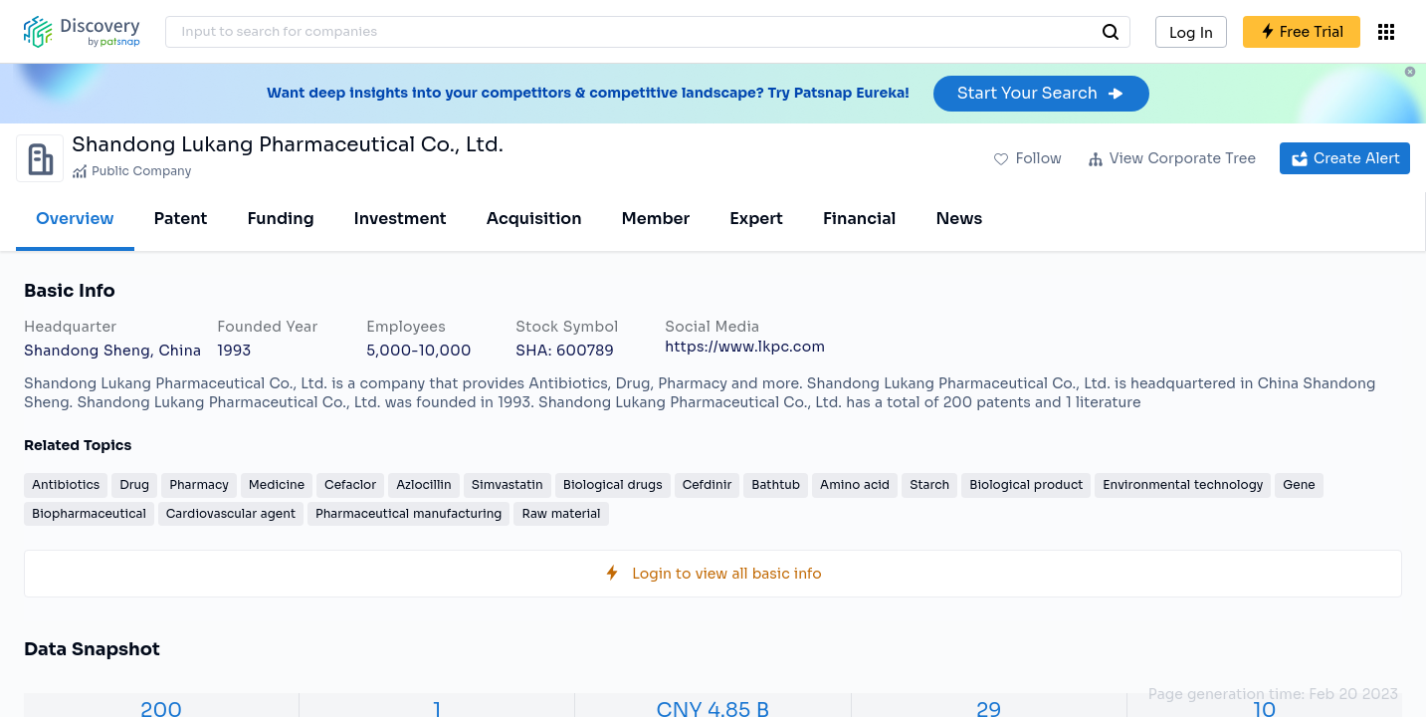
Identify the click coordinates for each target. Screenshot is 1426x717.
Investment (400, 218)
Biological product (1026, 484)
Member (656, 218)
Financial (859, 218)
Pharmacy (199, 484)
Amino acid (855, 484)
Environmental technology (1183, 484)
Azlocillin (424, 484)
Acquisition (534, 218)
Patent (181, 218)
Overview (75, 218)
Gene (1299, 484)
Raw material (560, 513)
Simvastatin (507, 484)
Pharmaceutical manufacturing (408, 513)
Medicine (277, 484)
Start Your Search (1041, 93)
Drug (134, 484)
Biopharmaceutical (89, 513)
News (958, 218)
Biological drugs (613, 484)
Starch (929, 484)
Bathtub (775, 484)
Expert (756, 218)
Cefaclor (350, 484)
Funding (280, 218)
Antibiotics (66, 484)
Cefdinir (707, 484)
